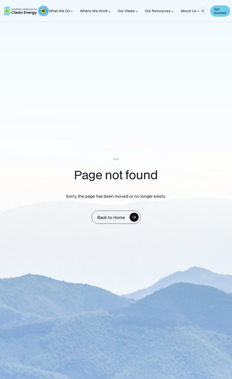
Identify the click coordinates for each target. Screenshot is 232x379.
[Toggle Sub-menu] (72, 11)
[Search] (203, 11)
